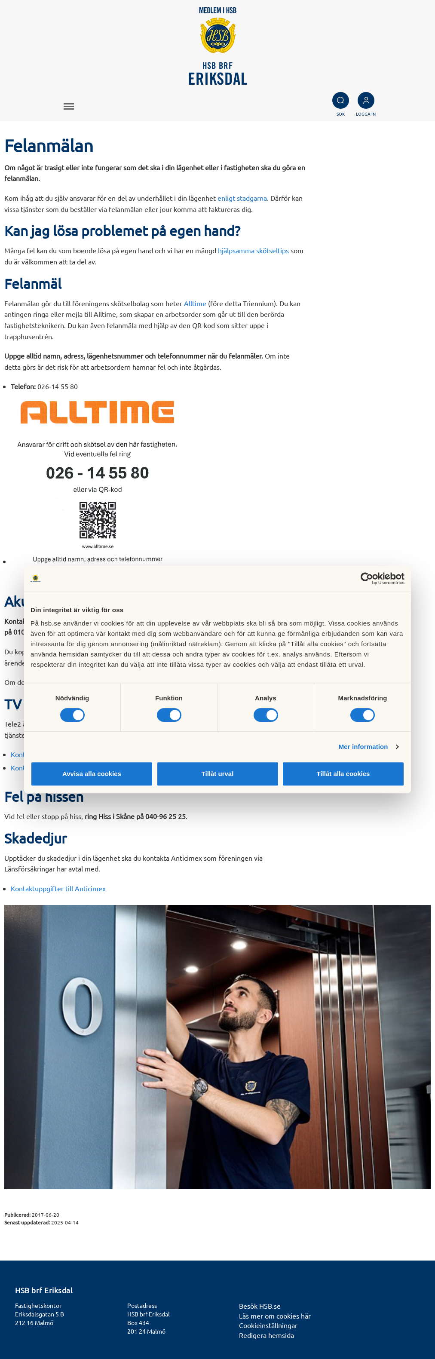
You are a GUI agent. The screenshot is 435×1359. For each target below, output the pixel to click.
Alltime (195, 303)
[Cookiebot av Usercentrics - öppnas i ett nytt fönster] (366, 578)
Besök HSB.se (260, 1305)
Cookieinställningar (268, 1325)
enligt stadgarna (242, 197)
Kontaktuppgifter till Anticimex (58, 888)
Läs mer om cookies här (275, 1315)
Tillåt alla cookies (343, 773)
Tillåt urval (218, 773)
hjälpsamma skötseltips (253, 250)
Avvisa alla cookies (91, 773)
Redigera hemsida (266, 1335)
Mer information (363, 746)
